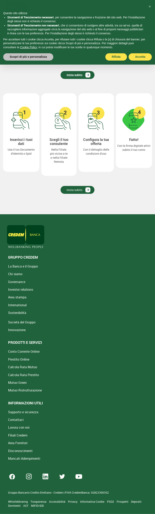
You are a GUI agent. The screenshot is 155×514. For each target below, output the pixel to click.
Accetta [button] (140, 47)
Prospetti (123, 502)
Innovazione (17, 330)
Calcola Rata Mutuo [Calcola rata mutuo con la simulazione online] (22, 367)
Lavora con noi (18, 427)
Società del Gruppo (22, 322)
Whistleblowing (18, 502)
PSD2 (111, 502)
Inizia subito (74, 75)
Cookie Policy (28, 37)
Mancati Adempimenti (24, 458)
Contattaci (16, 419)
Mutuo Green (17, 382)
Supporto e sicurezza (23, 412)
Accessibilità (57, 502)
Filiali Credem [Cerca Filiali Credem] (17, 435)
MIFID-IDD (37, 506)
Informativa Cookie (92, 502)
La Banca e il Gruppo (23, 266)
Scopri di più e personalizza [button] (28, 47)
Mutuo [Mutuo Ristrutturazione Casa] (25, 390)
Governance (16, 282)
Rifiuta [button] (116, 47)
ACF (26, 506)
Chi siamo (15, 274)
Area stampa (17, 297)
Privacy (73, 502)
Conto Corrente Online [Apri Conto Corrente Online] (24, 351)
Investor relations (20, 289)
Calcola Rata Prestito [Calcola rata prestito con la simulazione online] (23, 375)
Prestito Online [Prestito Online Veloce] (18, 359)
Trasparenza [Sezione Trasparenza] (38, 502)
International (17, 305)
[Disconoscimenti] (20, 451)
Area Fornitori (17, 443)
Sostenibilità (17, 312)
